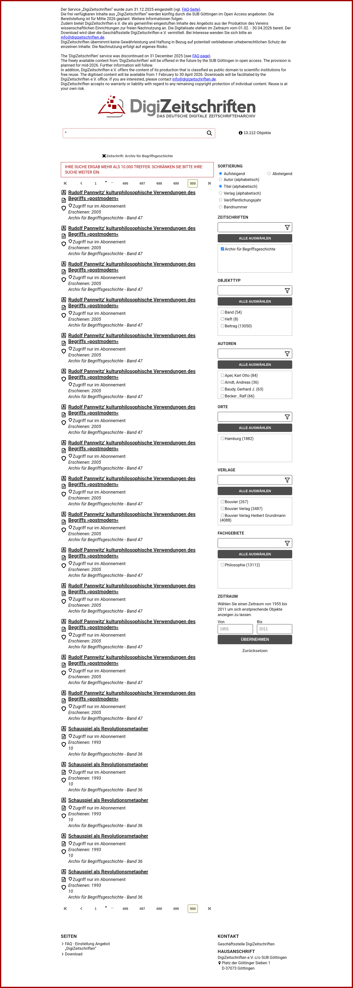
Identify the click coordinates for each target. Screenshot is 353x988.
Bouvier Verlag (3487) (242, 508)
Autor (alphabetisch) (239, 179)
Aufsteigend (232, 173)
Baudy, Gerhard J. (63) (242, 389)
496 (125, 183)
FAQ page (200, 56)
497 (142, 183)
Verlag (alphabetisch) (240, 193)
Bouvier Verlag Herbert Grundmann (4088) (253, 518)
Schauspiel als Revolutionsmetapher (108, 729)
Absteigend (279, 173)
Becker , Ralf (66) (237, 396)
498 (159, 183)
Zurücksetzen (254, 651)
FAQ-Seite (190, 9)
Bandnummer (233, 207)
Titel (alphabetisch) (238, 186)
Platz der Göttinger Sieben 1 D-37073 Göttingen (246, 966)
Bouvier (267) (234, 502)
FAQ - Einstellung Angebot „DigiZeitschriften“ (87, 946)
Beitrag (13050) (236, 326)
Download (73, 954)
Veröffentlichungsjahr (240, 200)
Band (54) (231, 312)
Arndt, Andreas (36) (240, 382)
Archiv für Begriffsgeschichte (248, 249)
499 (176, 183)
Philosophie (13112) (240, 565)
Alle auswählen (255, 238)
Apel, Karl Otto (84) (239, 375)
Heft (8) (229, 319)
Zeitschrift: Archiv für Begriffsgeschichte (137, 156)
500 (193, 183)
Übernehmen (255, 639)
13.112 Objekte (255, 133)
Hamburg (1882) (237, 438)
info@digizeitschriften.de (82, 37)
